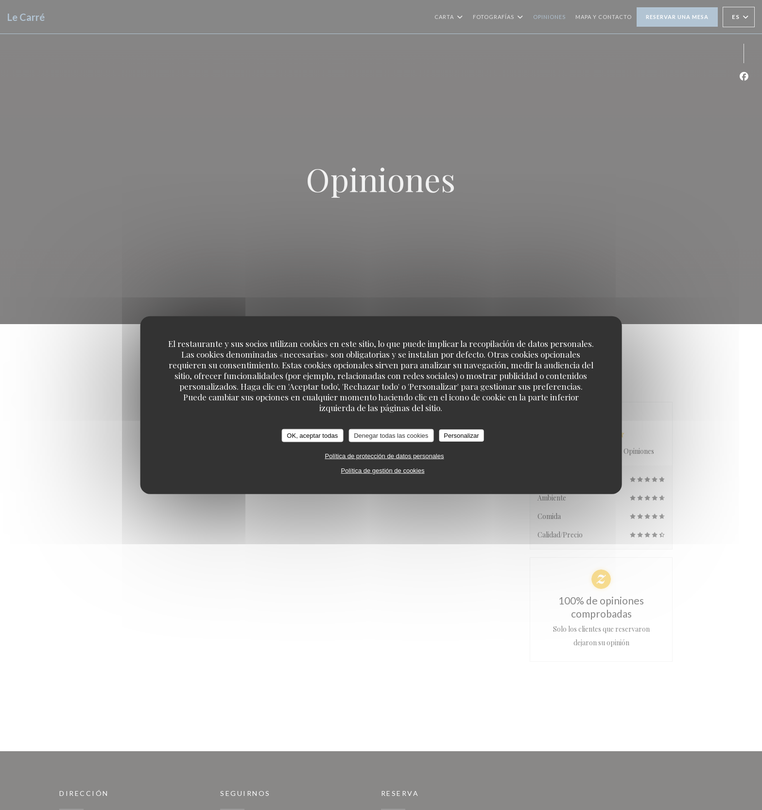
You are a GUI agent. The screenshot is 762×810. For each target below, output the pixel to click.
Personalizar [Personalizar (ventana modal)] (461, 435)
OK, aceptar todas (312, 435)
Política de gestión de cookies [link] (382, 470)
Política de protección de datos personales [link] (384, 456)
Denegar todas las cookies (391, 435)
